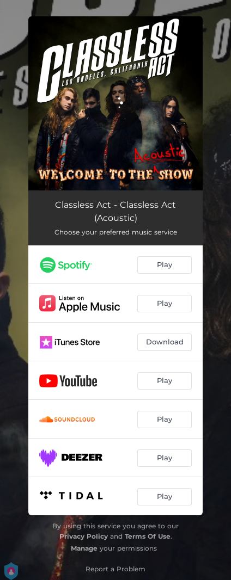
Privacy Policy (83, 536)
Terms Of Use (148, 536)
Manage (84, 548)
